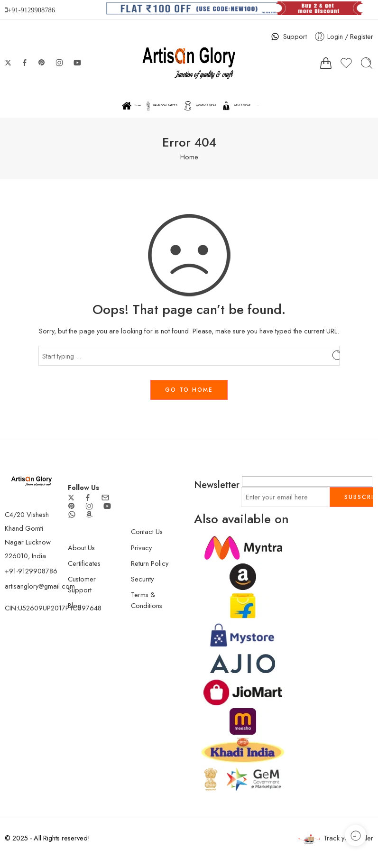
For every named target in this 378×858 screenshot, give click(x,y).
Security (142, 579)
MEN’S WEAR (235, 106)
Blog (74, 605)
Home (131, 106)
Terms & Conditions (146, 600)
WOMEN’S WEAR (199, 106)
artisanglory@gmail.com (40, 586)
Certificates (84, 563)
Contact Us (147, 531)
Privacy (141, 548)
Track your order (335, 838)
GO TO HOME (189, 390)
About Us (81, 548)
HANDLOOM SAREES (162, 106)
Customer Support (82, 584)
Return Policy (149, 563)
